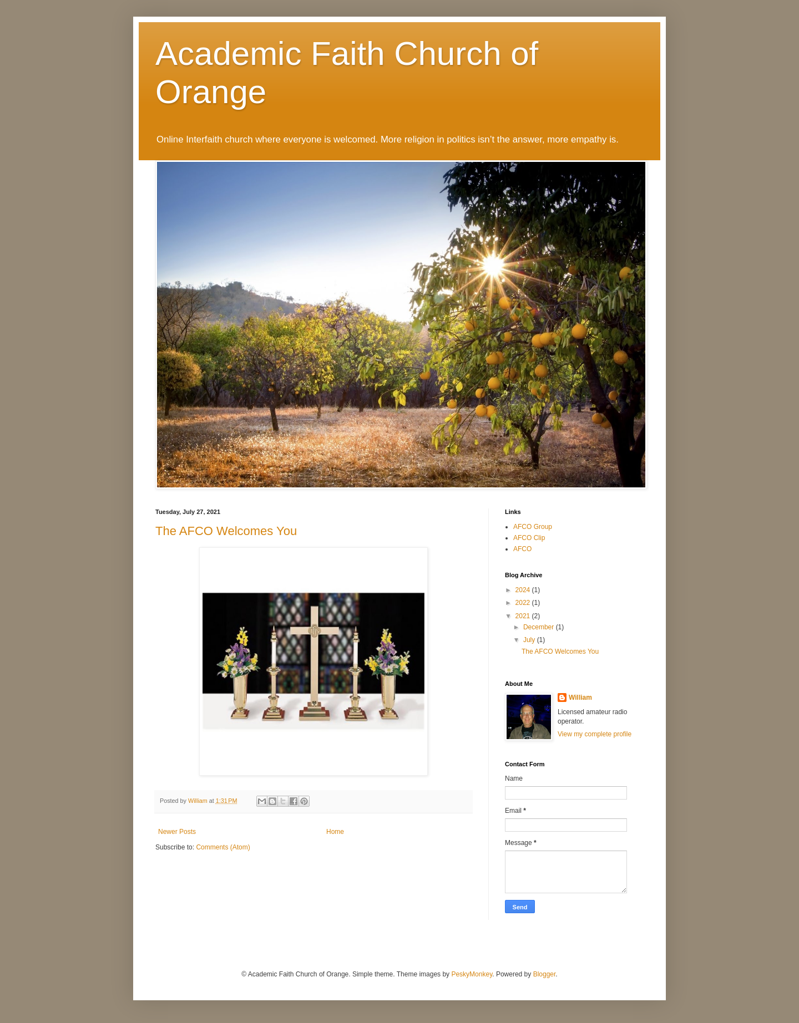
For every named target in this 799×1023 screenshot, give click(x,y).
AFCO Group (532, 527)
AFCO (522, 549)
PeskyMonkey (471, 974)
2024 (523, 590)
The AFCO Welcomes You (226, 531)
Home (335, 832)
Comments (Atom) (223, 847)
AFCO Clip (529, 538)
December (539, 627)
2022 (523, 603)
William (580, 697)
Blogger (544, 974)
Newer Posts (177, 832)
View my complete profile (594, 734)
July (530, 640)
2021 (523, 616)
